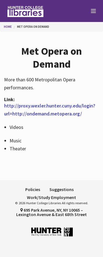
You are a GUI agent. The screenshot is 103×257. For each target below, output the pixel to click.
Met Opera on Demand (33, 27)
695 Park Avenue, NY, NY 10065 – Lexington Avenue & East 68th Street (51, 212)
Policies (32, 189)
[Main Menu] (91, 11)
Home (8, 27)
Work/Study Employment (51, 197)
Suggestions (61, 189)
